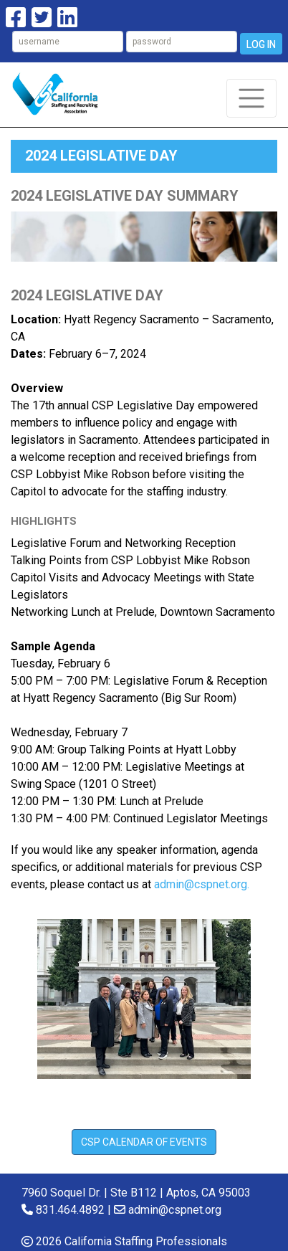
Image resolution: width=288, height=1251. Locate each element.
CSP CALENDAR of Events (144, 1142)
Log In (261, 44)
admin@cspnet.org (174, 1210)
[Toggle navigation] (251, 98)
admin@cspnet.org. (201, 884)
